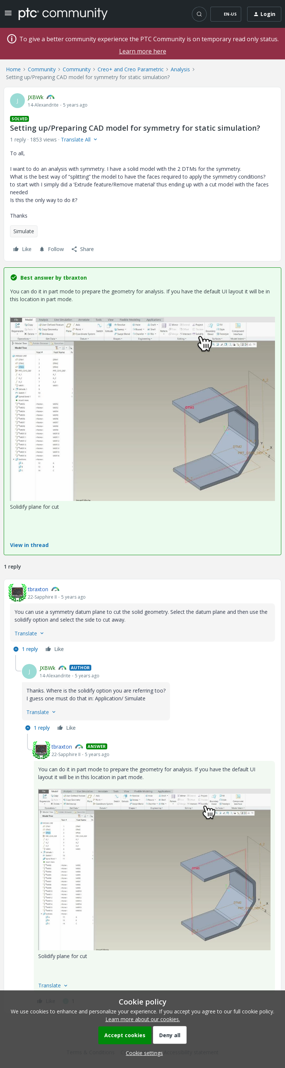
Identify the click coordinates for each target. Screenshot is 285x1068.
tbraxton (38, 589)
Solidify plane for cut (34, 506)
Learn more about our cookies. (142, 1019)
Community (42, 69)
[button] (8, 15)
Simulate (23, 231)
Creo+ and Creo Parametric (131, 69)
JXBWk (35, 97)
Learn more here (142, 51)
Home (13, 69)
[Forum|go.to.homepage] (63, 14)
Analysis (180, 69)
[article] (142, 620)
